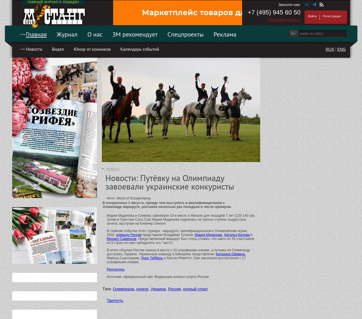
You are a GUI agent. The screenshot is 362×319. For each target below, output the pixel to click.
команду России (129, 235)
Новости (34, 49)
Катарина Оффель (230, 254)
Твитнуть (115, 300)
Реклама (225, 34)
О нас (95, 34)
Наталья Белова (237, 235)
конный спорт (195, 289)
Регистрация (332, 16)
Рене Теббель (152, 258)
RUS (330, 49)
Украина (158, 289)
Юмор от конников (92, 49)
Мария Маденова (208, 235)
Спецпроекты (185, 34)
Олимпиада (123, 289)
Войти (312, 16)
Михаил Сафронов (122, 239)
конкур (142, 289)
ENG (341, 49)
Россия (174, 289)
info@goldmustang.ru (284, 20)
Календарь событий (139, 49)
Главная (36, 34)
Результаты (116, 269)
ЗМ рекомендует (135, 34)
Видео (58, 49)
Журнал (67, 34)
